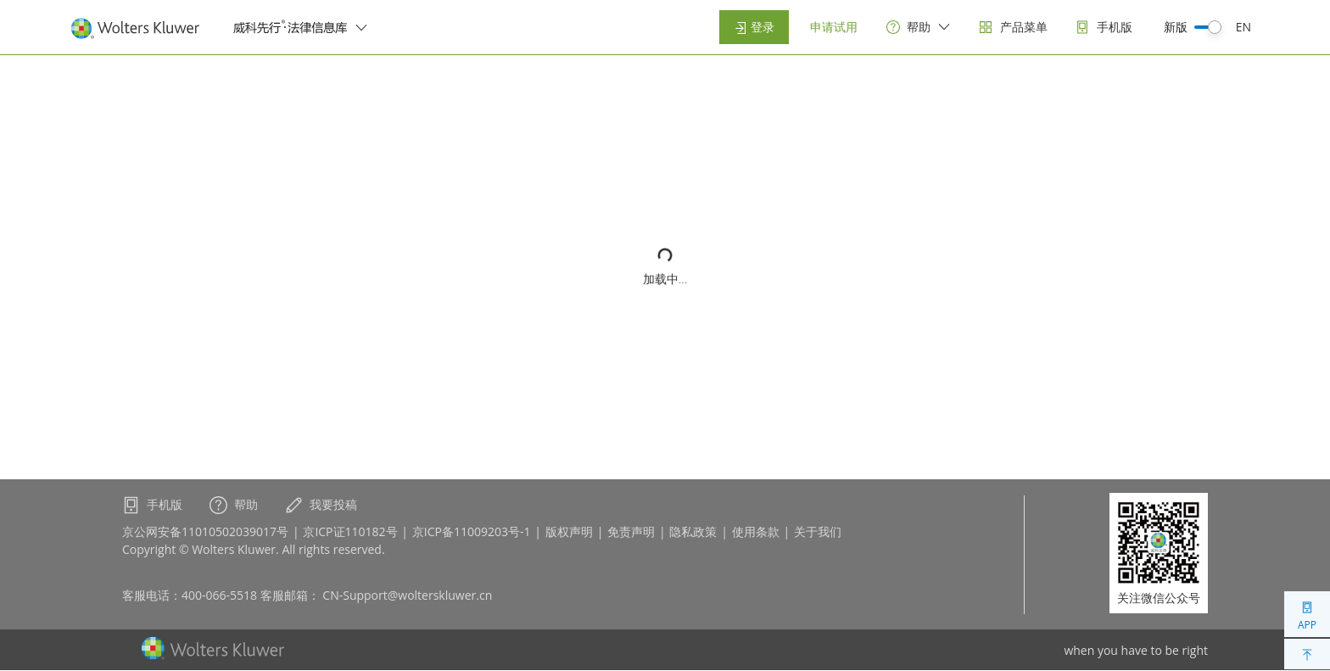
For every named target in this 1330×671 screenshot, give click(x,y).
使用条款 (756, 531)
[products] (1013, 27)
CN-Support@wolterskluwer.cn (407, 595)
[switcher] (361, 27)
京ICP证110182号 (350, 531)
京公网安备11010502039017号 (205, 531)
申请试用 (834, 27)
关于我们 (817, 531)
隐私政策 (693, 531)
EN (1243, 27)
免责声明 (631, 531)
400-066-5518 (219, 595)
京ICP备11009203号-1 (471, 531)
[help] (918, 27)
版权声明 (569, 531)
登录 (754, 27)
